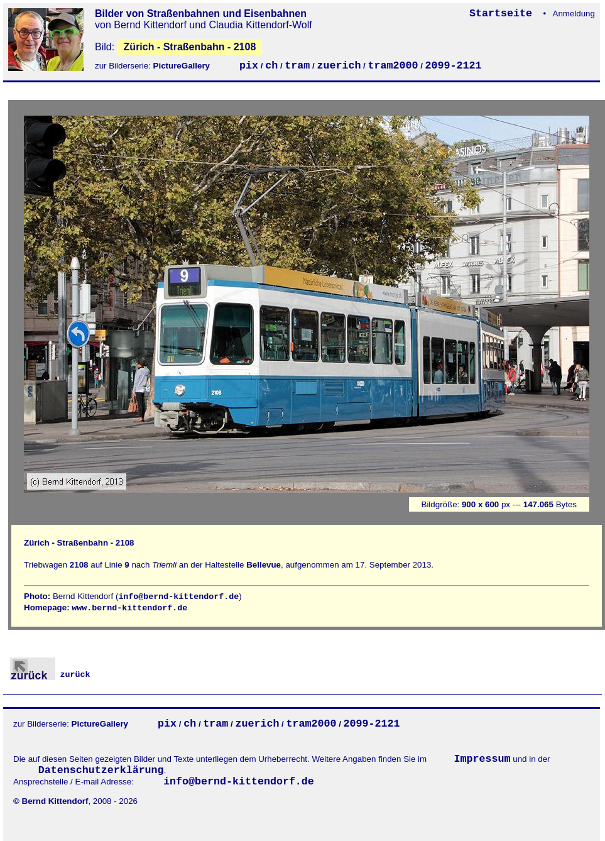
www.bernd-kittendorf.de (129, 608)
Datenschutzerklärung (101, 770)
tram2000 (393, 66)
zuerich (339, 66)
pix (248, 66)
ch (271, 66)
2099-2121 (453, 66)
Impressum (482, 759)
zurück (50, 674)
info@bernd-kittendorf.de (178, 597)
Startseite (503, 13)
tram (297, 66)
